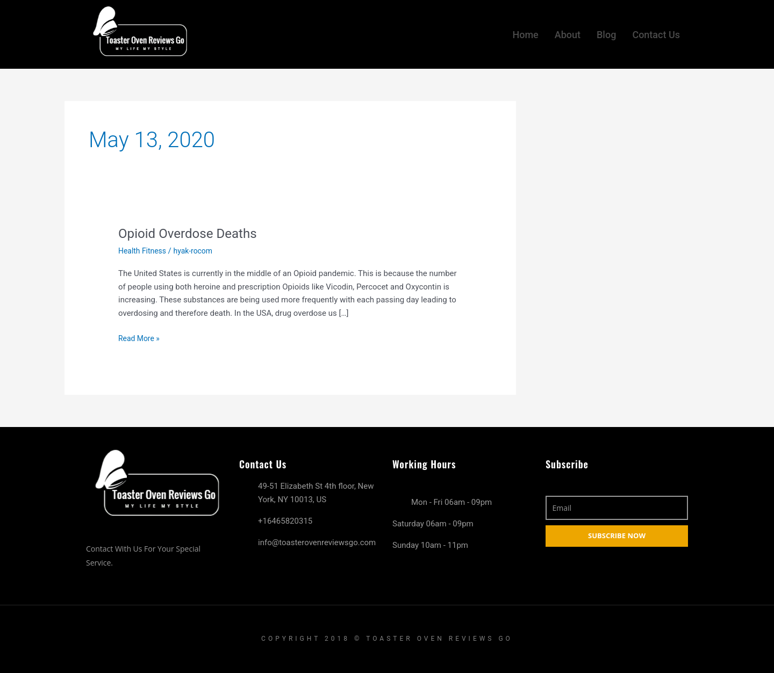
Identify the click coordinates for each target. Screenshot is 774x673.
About (567, 32)
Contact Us (656, 32)
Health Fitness (144, 251)
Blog (606, 32)
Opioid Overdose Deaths (193, 233)
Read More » (140, 337)
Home (525, 32)
